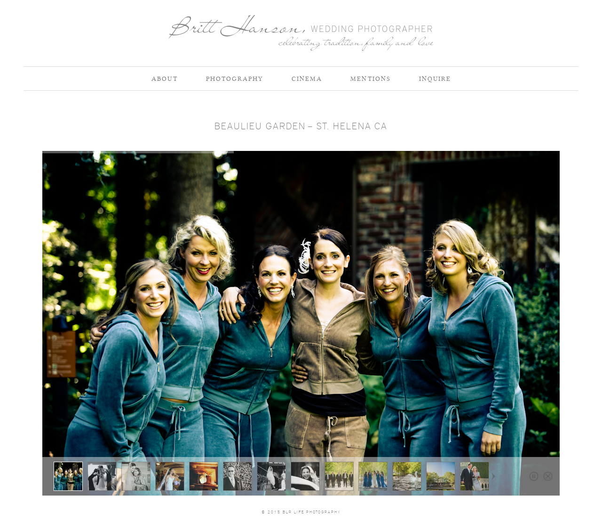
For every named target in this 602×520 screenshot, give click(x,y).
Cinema (307, 78)
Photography (234, 78)
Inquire (435, 78)
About (164, 78)
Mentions (370, 78)
